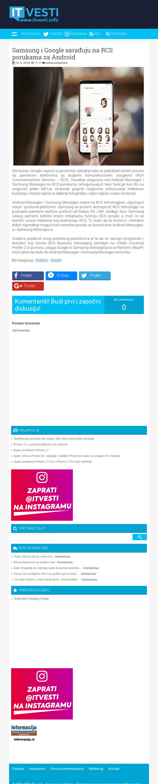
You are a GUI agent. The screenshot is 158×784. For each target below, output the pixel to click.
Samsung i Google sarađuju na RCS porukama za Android (62, 54)
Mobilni (42, 260)
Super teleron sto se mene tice (33, 546)
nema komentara (56, 62)
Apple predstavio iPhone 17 (31, 439)
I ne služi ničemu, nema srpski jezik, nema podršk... (46, 569)
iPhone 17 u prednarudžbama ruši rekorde (40, 434)
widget (56, 260)
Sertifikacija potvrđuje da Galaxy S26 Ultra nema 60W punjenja (54, 428)
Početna (18, 758)
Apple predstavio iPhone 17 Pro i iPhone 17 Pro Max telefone (53, 451)
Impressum (37, 758)
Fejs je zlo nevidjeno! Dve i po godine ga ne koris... (46, 563)
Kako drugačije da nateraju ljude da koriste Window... (47, 557)
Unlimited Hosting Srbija (31, 588)
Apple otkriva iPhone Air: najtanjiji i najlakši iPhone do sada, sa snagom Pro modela (67, 445)
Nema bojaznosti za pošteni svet (34, 552)
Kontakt (114, 758)
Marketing (96, 758)
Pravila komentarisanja (67, 758)
